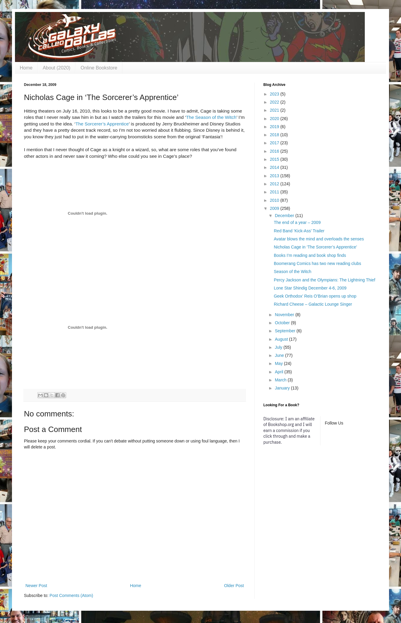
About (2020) (57, 67)
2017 (275, 142)
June (280, 355)
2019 (275, 126)
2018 (275, 134)
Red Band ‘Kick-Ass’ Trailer (299, 230)
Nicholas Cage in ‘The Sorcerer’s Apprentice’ (315, 247)
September (285, 330)
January (283, 388)
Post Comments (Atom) (71, 595)
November (285, 314)
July (279, 347)
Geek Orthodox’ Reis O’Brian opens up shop (315, 296)
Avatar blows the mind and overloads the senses (319, 239)
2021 (275, 110)
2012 (275, 183)
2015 (275, 159)
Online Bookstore (98, 67)
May (279, 363)
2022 (275, 102)
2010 (275, 200)
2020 (275, 118)
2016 (275, 151)
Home (26, 67)
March (281, 380)
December (285, 215)
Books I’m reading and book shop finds (310, 255)
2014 (275, 167)
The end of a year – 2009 (297, 222)
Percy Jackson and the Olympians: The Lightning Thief (324, 280)
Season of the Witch (292, 271)
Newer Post (36, 585)
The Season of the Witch (211, 117)
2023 (275, 94)
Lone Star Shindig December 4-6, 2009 (310, 288)
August (282, 339)
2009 (275, 208)
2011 (275, 192)
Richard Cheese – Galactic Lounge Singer (313, 304)
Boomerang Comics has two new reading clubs (317, 263)
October (283, 322)
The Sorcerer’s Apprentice (102, 123)
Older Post (234, 585)
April (279, 371)
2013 (275, 175)
